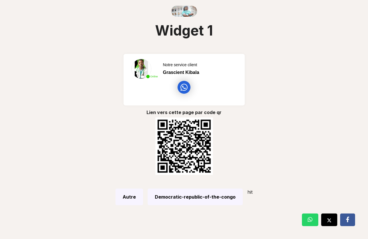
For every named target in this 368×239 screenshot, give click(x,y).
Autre (129, 197)
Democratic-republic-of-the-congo (195, 197)
